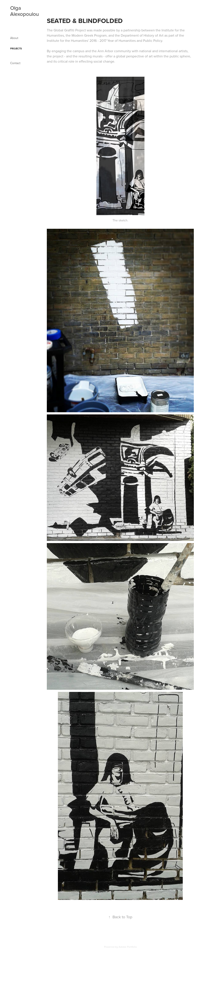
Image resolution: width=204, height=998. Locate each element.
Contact (15, 63)
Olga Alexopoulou (24, 11)
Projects (16, 48)
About (14, 38)
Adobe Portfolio (128, 947)
